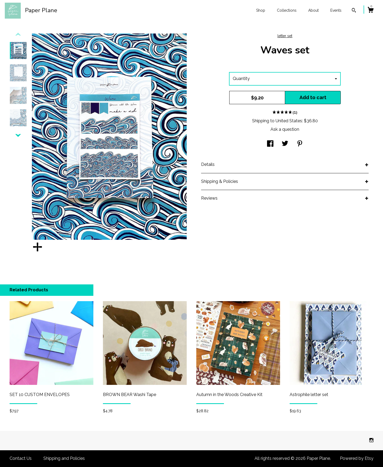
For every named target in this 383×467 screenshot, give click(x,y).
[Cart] (370, 11)
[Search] (354, 11)
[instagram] (371, 440)
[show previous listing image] (18, 34)
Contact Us (21, 458)
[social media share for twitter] (285, 144)
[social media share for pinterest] (300, 144)
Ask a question (284, 129)
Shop (260, 10)
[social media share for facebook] (270, 144)
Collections (287, 10)
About (313, 10)
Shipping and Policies (64, 458)
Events (336, 10)
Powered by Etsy (356, 458)
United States (289, 120)
